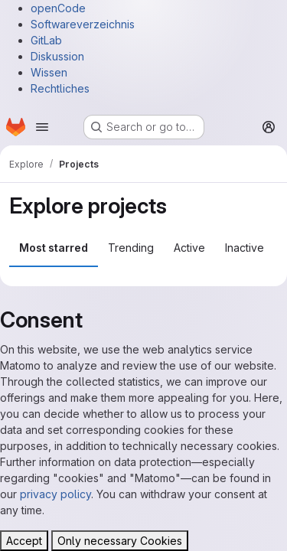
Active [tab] (189, 247)
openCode (58, 8)
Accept (24, 540)
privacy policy (55, 493)
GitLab (46, 40)
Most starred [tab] (53, 247)
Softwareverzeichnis (83, 24)
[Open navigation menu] (42, 127)
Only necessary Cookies (119, 540)
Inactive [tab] (244, 247)
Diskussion (57, 56)
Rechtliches (60, 88)
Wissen (49, 72)
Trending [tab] (131, 247)
